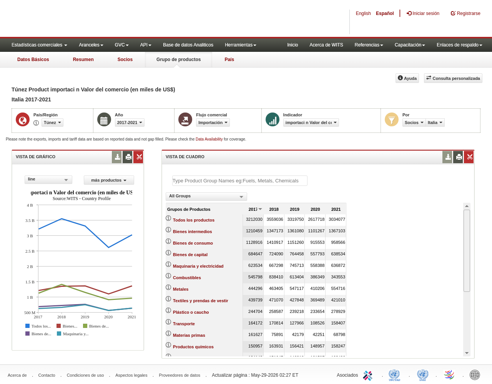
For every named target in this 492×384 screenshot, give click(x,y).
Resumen (83, 59)
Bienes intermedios (192, 231)
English (363, 13)
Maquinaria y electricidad (198, 266)
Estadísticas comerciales (39, 45)
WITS (77, 19)
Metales (180, 289)
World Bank (476, 374)
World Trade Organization (449, 374)
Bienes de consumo (193, 243)
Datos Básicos (33, 59)
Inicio (292, 45)
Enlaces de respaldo (459, 45)
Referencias (369, 45)
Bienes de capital (190, 254)
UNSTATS (422, 374)
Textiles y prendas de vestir (200, 300)
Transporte (184, 323)
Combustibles (187, 277)
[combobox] (48, 179)
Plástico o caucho (191, 312)
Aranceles (91, 45)
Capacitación (410, 45)
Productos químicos (193, 346)
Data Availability (210, 139)
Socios (125, 59)
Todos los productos (193, 220)
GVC (122, 45)
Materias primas (189, 335)
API (145, 45)
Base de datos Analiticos (188, 45)
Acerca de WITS (326, 45)
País (229, 59)
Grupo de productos (178, 59)
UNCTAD (396, 374)
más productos (108, 180)
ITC (369, 374)
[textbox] (240, 180)
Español (385, 13)
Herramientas (240, 45)
